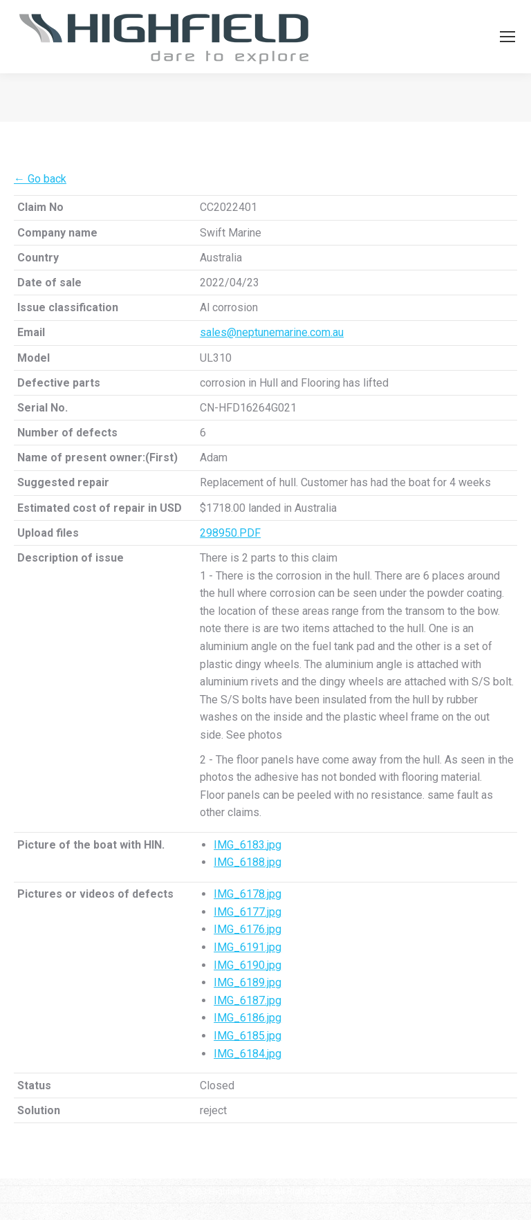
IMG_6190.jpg (247, 965)
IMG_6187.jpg (247, 1000)
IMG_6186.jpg (247, 1017)
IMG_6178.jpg (247, 893)
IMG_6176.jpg (247, 929)
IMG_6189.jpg (247, 982)
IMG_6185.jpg (247, 1035)
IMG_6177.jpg (247, 911)
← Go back (40, 178)
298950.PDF (230, 532)
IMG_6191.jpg (247, 947)
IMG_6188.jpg (247, 862)
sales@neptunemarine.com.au (272, 332)
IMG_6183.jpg (247, 844)
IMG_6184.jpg (247, 1053)
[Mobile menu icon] (507, 36)
